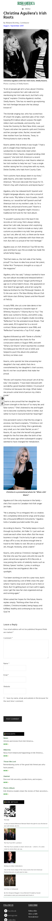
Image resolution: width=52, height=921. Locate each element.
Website (6, 686)
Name (6, 663)
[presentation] (19, 710)
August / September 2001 (13, 25)
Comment (8, 638)
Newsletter (33, 917)
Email (6, 675)
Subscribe (32, 911)
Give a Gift (32, 914)
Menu (27, 9)
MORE (5, 744)
